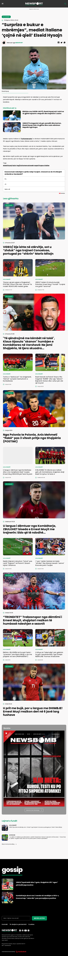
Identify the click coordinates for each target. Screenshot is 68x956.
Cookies (31, 924)
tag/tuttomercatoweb (25, 165)
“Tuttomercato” (26, 139)
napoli (36, 165)
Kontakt (5, 924)
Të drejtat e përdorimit (18, 924)
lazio (14, 165)
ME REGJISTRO (39, 918)
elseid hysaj (7, 165)
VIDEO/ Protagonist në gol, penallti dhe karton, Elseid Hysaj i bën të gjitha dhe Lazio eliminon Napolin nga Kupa (41, 125)
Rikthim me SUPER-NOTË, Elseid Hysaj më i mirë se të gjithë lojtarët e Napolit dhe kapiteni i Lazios (43, 112)
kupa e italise (44, 165)
